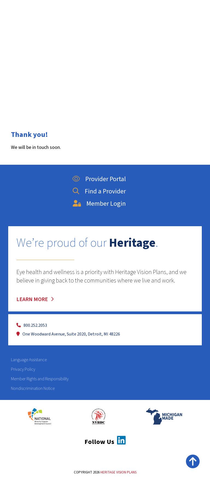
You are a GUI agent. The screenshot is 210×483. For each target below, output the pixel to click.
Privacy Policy (23, 369)
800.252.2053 (31, 325)
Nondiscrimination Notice (33, 388)
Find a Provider (98, 191)
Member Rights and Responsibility (40, 379)
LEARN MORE (35, 299)
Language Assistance (29, 360)
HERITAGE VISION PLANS (118, 472)
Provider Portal (98, 179)
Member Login (98, 203)
